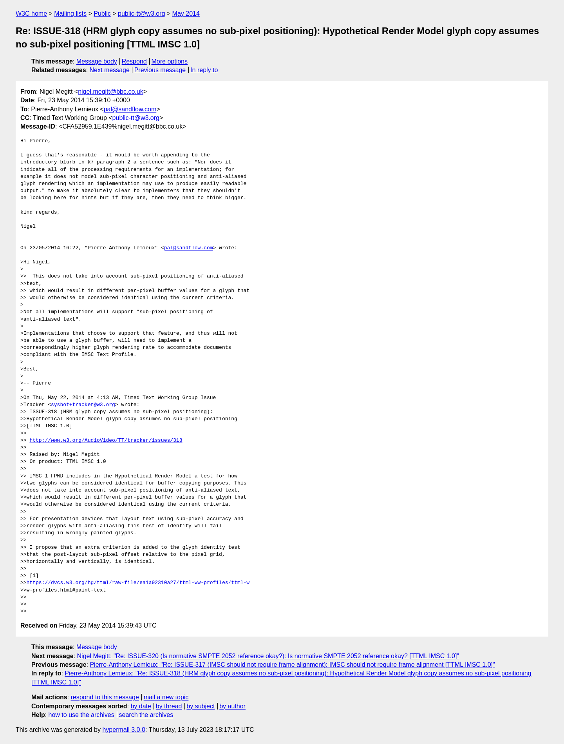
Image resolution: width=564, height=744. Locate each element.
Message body (96, 61)
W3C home (31, 13)
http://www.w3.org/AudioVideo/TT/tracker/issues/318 (105, 440)
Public (102, 13)
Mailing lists (70, 13)
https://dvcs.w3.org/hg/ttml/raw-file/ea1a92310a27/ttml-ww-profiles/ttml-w (138, 582)
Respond (134, 61)
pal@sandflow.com (130, 109)
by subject (200, 706)
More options (170, 61)
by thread (169, 706)
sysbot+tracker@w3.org (83, 404)
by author (232, 706)
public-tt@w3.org (141, 13)
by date (140, 706)
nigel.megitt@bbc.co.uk (110, 91)
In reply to (204, 70)
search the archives (146, 714)
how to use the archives (81, 714)
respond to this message (104, 697)
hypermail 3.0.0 (123, 729)
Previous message (160, 70)
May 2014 (186, 13)
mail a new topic (166, 697)
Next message (110, 70)
